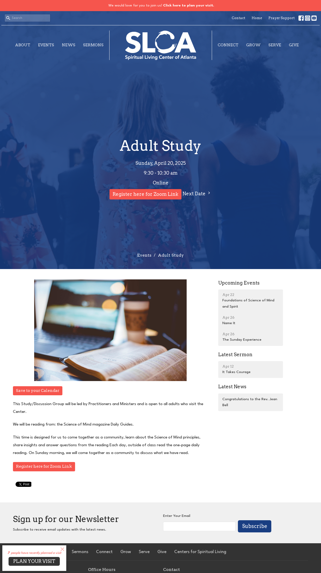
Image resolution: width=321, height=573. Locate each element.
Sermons (93, 45)
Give (294, 45)
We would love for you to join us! (161, 5)
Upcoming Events (239, 283)
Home (257, 18)
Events (46, 45)
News (68, 45)
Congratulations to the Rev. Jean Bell (249, 402)
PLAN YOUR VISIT (34, 561)
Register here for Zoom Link (145, 194)
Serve (274, 45)
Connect (228, 45)
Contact (238, 18)
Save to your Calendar (37, 390)
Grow (253, 45)
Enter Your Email (176, 516)
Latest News (232, 386)
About (22, 45)
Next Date (197, 193)
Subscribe (254, 526)
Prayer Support (281, 18)
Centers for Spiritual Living (200, 552)
